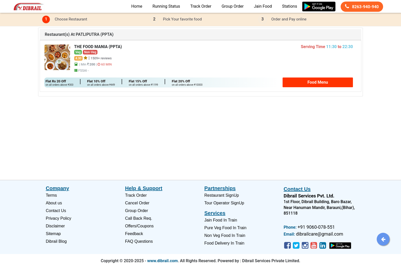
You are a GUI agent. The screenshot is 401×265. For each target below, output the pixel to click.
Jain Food (263, 6)
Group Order (232, 6)
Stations (289, 6)
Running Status (166, 6)
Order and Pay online (289, 19)
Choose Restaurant (71, 19)
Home (136, 6)
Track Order (200, 6)
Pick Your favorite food (182, 19)
